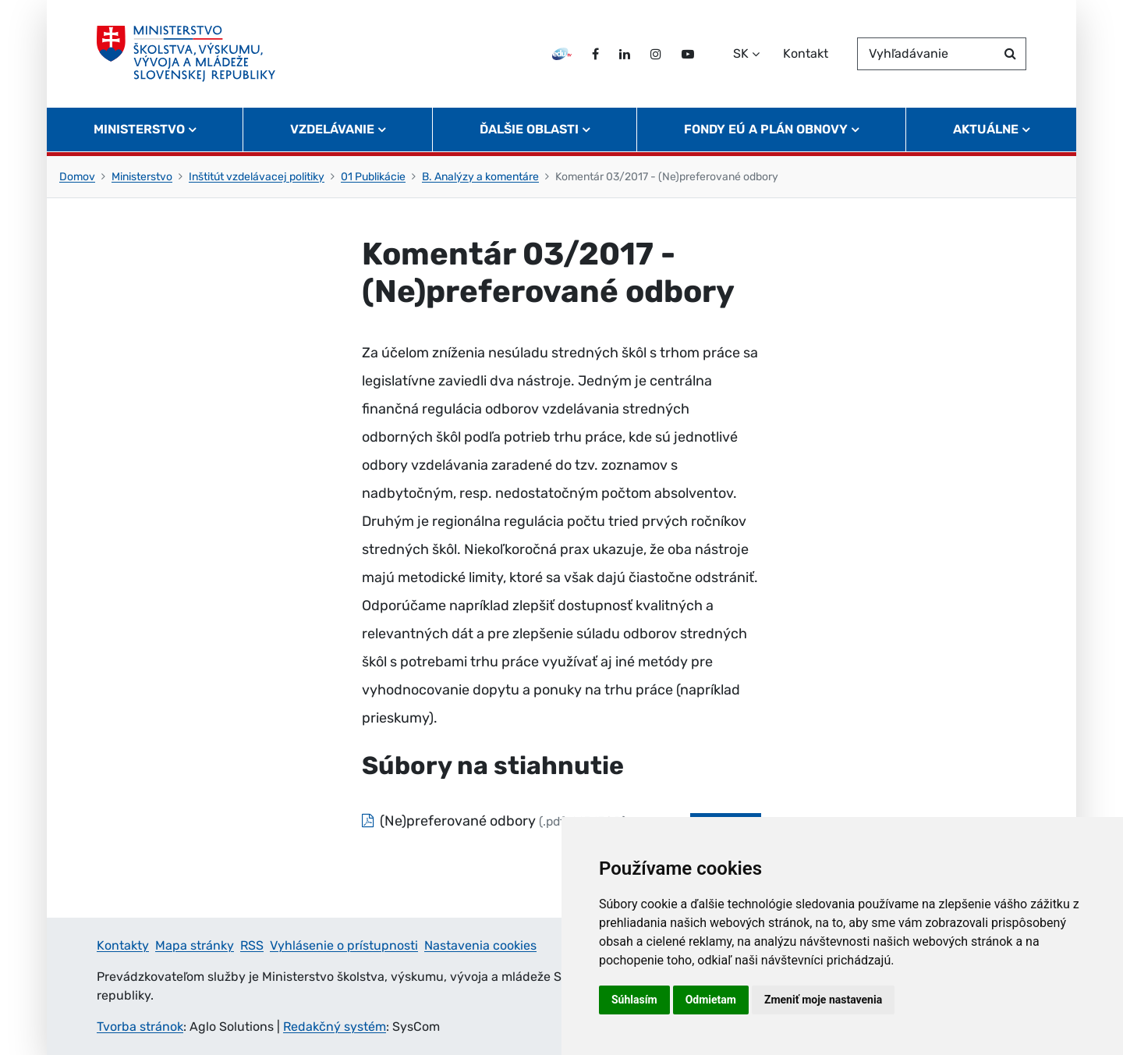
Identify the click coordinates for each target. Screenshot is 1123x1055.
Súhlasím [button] (634, 999)
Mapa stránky (194, 945)
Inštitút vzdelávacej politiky (256, 176)
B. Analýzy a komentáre (480, 176)
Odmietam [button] (710, 999)
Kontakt (805, 53)
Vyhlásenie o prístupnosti (344, 945)
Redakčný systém (334, 1026)
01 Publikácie (373, 176)
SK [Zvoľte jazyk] (741, 53)
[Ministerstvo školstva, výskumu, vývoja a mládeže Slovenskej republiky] (186, 54)
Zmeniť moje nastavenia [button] (823, 999)
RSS (252, 945)
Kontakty (123, 945)
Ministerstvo (142, 176)
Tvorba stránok (140, 1026)
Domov (77, 176)
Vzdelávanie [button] (332, 129)
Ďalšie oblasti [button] (529, 129)
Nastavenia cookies (480, 945)
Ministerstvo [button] (139, 129)
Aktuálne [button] (985, 129)
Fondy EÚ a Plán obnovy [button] (766, 129)
